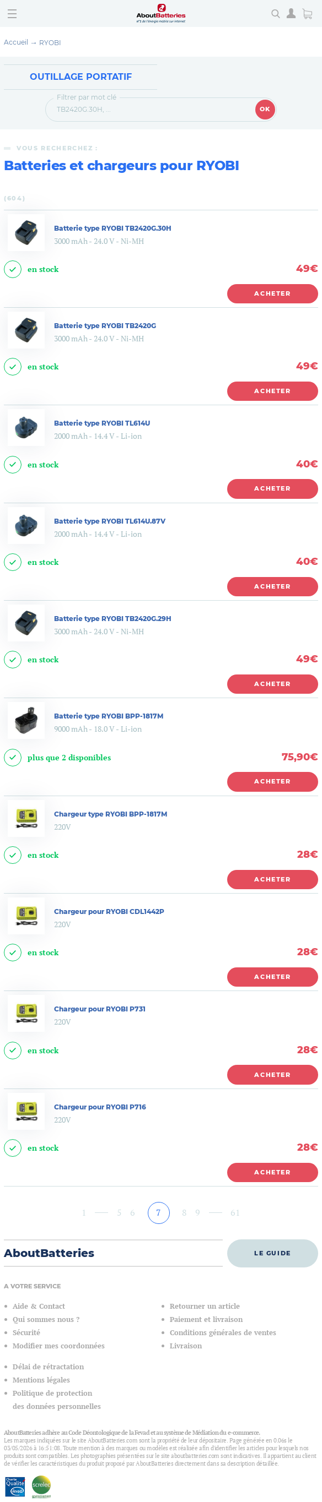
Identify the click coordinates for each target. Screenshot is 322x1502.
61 (235, 1212)
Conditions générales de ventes (223, 1332)
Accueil (16, 42)
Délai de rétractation (48, 1367)
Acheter (272, 293)
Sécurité (26, 1332)
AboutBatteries (49, 1253)
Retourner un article (205, 1306)
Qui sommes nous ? (46, 1319)
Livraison (186, 1346)
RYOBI (50, 43)
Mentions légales (41, 1380)
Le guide (272, 1253)
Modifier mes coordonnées (59, 1346)
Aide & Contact (39, 1306)
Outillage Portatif (81, 77)
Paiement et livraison (206, 1319)
